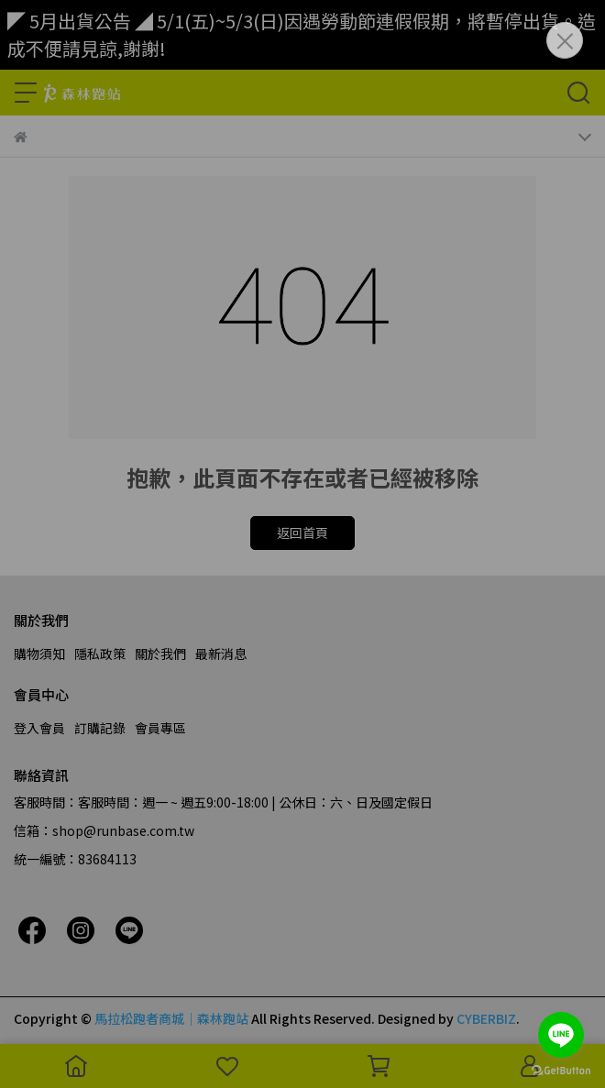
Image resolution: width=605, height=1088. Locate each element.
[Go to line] (561, 1035)
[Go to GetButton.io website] (561, 1069)
